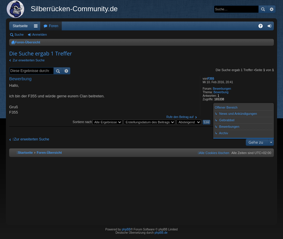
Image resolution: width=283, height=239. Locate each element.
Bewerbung (221, 92)
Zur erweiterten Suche (29, 60)
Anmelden (39, 34)
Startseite (20, 26)
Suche (262, 9)
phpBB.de (160, 232)
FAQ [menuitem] (262, 27)
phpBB (126, 229)
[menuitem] (213, 153)
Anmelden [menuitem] (271, 27)
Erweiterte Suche (271, 9)
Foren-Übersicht (27, 42)
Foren (53, 26)
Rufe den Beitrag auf (179, 117)
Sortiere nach (82, 122)
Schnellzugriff (37, 27)
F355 (210, 78)
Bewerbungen (222, 88)
